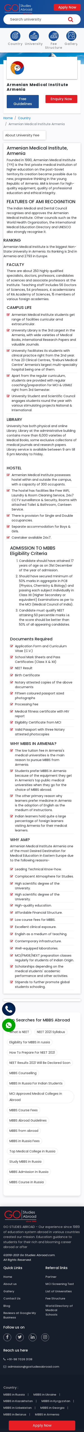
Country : (10, 1387)
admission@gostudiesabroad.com (31, 1367)
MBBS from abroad (23, 1130)
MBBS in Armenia (47, 1414)
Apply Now (67, 7)
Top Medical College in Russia (32, 1151)
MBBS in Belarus (14, 1414)
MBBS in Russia (14, 1394)
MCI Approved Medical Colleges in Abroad (35, 1096)
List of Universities (58, 1291)
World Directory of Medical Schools (59, 1310)
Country (24, 118)
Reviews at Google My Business (19, 1315)
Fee (36, 135)
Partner (50, 1277)
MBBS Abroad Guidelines (28, 1120)
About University (18, 135)
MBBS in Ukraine (44, 1394)
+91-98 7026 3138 (17, 1359)
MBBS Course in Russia (26, 1182)
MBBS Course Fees (23, 1110)
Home (8, 118)
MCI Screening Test (59, 1284)
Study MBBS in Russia (25, 1161)
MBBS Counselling (23, 1073)
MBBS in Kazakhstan (18, 1401)
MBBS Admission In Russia (28, 1172)
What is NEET (19, 1032)
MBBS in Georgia (52, 1408)
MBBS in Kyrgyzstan (55, 1401)
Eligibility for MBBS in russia (29, 1042)
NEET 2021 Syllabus (51, 1032)
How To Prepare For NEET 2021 (32, 1052)
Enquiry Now (61, 99)
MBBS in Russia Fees (24, 1141)
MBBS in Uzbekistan (17, 1408)
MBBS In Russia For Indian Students (35, 1083)
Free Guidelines (22, 101)
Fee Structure (55, 1298)
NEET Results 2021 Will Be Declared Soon (39, 1063)
